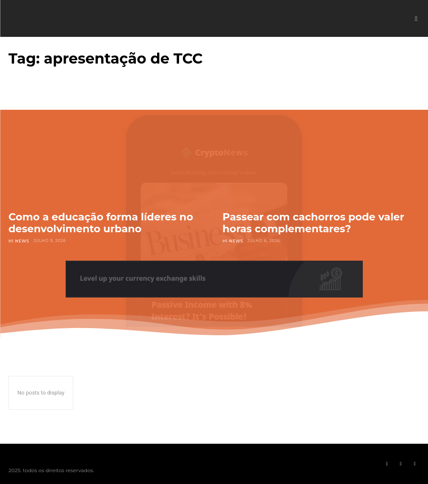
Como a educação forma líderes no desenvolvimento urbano (100, 223)
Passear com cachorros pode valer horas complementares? (313, 223)
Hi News (18, 240)
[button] (416, 18)
